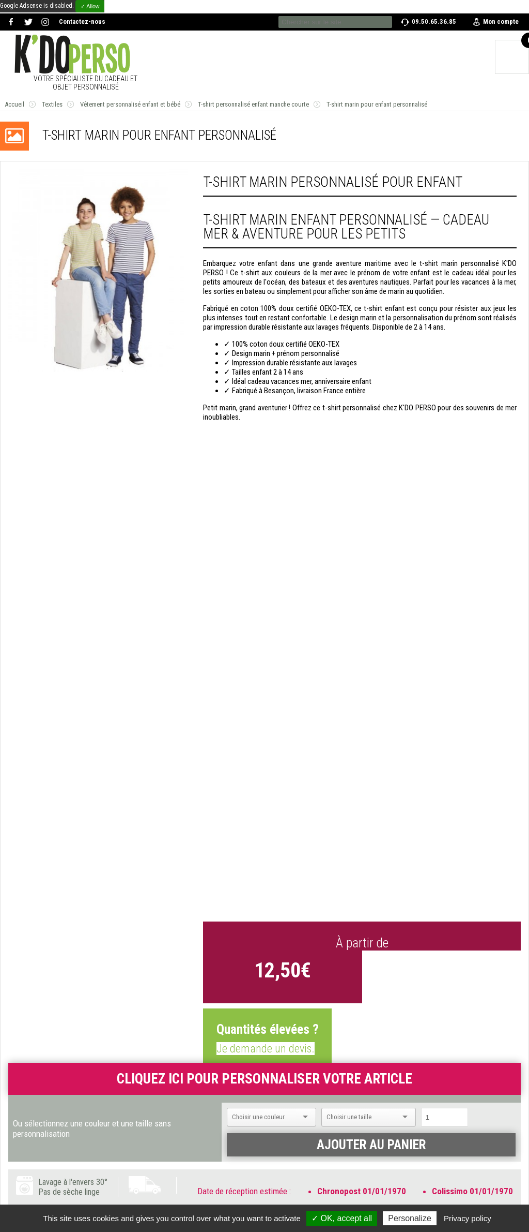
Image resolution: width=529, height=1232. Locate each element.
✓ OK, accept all (342, 1218)
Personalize (409, 1218)
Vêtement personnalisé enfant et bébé (130, 104)
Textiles (52, 104)
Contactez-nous (82, 21)
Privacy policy (467, 1218)
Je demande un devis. (265, 1048)
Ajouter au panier (371, 1144)
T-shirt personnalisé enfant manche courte (253, 104)
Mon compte (501, 21)
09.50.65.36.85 (434, 21)
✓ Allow (90, 6)
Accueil (14, 104)
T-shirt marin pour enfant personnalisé (376, 104)
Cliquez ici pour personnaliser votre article (264, 1079)
